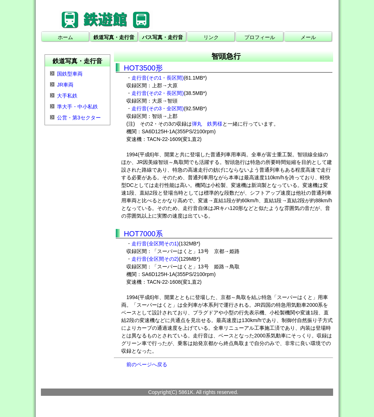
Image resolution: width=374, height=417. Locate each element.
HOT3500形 (143, 68)
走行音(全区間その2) (155, 259)
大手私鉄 (67, 96)
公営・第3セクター (79, 117)
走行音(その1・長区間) (157, 78)
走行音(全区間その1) (155, 243)
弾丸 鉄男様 (207, 124)
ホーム (65, 37)
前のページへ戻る (146, 364)
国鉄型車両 (70, 74)
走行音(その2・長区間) (157, 93)
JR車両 (65, 85)
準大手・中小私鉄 (77, 107)
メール (308, 37)
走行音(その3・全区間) (157, 108)
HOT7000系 (143, 234)
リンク (211, 37)
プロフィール (259, 37)
